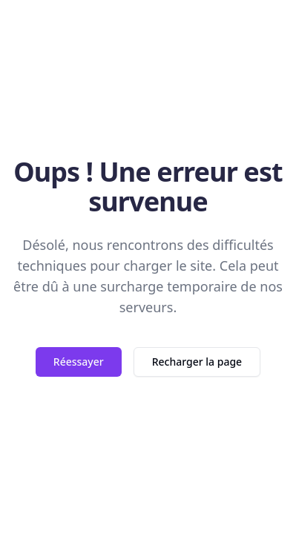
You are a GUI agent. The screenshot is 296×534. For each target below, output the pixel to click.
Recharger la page (197, 362)
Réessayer (78, 362)
